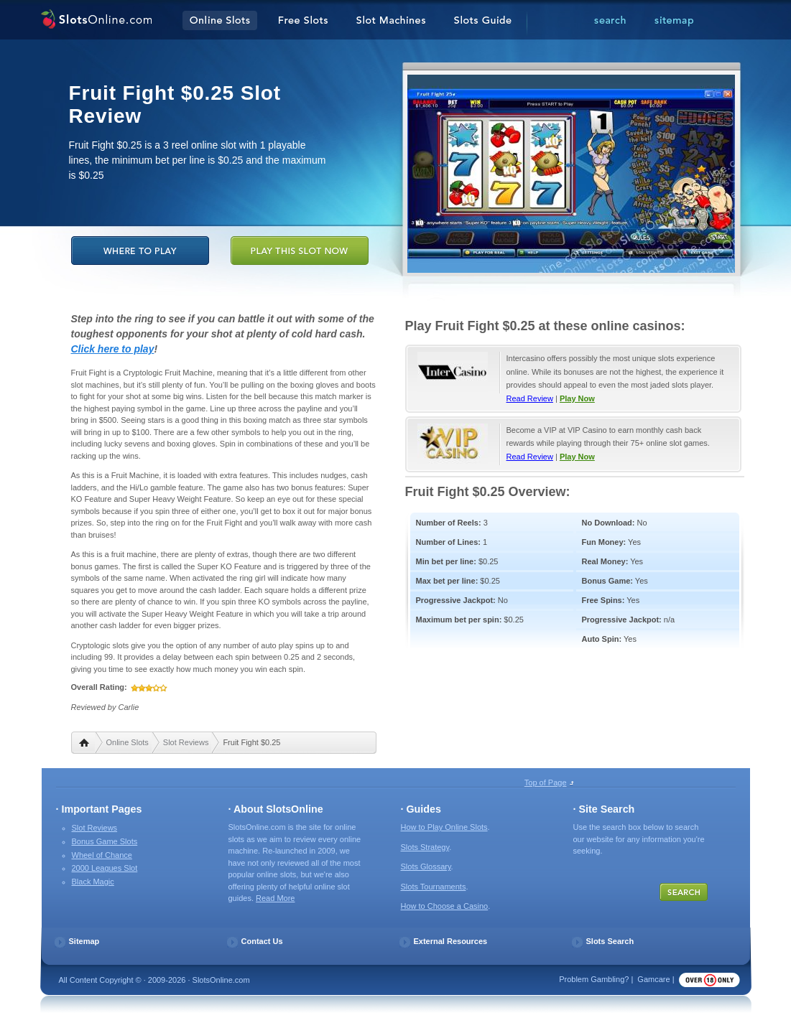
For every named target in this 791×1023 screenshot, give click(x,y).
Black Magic (93, 881)
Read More (275, 898)
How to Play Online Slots (444, 827)
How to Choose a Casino (445, 906)
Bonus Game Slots (105, 841)
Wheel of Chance (102, 855)
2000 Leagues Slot (105, 868)
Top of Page (545, 782)
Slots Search (610, 941)
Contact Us (262, 941)
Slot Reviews (186, 742)
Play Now (577, 398)
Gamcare (653, 979)
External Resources (451, 941)
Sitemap (84, 941)
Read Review (529, 398)
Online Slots (127, 742)
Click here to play (112, 349)
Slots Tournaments (433, 886)
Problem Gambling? (594, 979)
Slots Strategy (425, 847)
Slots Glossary (426, 866)
